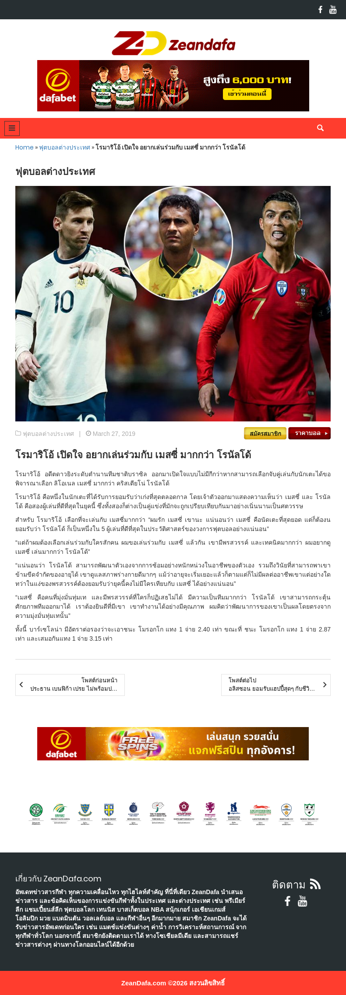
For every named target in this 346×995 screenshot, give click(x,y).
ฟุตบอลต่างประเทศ (64, 147)
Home (24, 147)
